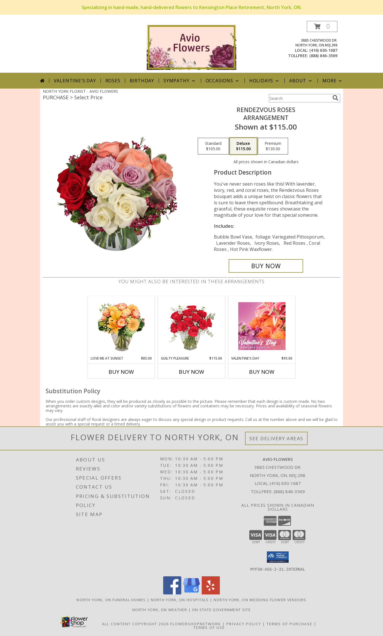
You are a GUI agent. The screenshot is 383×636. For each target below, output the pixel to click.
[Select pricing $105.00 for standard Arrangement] (213, 146)
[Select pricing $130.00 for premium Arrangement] (273, 146)
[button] (322, 26)
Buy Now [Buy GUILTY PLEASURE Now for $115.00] (191, 371)
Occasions (223, 81)
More (332, 81)
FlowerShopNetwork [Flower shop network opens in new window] (195, 623)
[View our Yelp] (211, 592)
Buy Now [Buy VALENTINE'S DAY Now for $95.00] (262, 371)
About (301, 81)
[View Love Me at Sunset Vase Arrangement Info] (121, 326)
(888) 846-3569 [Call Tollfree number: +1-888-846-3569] (289, 491)
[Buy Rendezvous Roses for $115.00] (266, 266)
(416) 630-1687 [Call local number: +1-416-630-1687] (323, 50)
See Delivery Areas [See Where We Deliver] (276, 438)
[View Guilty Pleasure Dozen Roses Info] (191, 325)
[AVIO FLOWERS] (191, 47)
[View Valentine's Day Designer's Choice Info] (262, 326)
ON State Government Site (221, 609)
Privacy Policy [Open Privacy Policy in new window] (243, 623)
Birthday (142, 81)
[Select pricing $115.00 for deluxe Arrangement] (243, 146)
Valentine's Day (75, 81)
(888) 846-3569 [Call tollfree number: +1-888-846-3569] (323, 55)
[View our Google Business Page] (191, 592)
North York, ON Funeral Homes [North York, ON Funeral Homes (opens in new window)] (111, 599)
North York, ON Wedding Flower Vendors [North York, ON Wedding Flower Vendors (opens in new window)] (260, 599)
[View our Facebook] (172, 592)
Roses (112, 81)
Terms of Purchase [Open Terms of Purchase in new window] (289, 623)
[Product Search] (299, 98)
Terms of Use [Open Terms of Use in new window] (209, 627)
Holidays (264, 81)
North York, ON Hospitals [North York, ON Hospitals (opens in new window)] (180, 599)
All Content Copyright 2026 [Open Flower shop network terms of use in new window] (135, 623)
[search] (335, 98)
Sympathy (179, 81)
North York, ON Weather (159, 609)
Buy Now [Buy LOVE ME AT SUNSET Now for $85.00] (121, 371)
